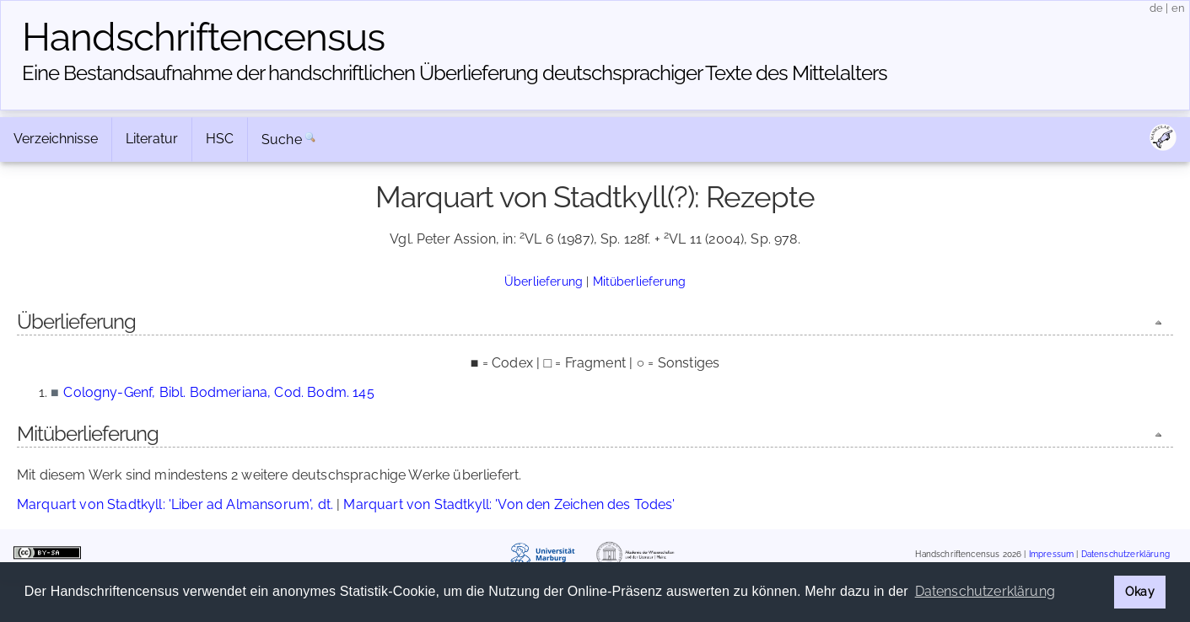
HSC (220, 139)
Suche (281, 139)
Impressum (1051, 554)
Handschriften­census (203, 37)
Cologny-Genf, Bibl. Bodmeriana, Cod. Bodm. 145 (218, 392)
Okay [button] (1140, 591)
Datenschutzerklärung (1125, 554)
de (1156, 8)
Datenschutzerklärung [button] (985, 591)
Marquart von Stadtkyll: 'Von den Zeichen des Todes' (509, 504)
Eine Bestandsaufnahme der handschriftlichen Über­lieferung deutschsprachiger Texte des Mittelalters (454, 73)
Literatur (152, 139)
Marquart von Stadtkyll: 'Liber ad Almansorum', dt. (175, 504)
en (1178, 8)
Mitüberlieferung (640, 281)
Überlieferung (543, 281)
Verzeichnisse (55, 139)
